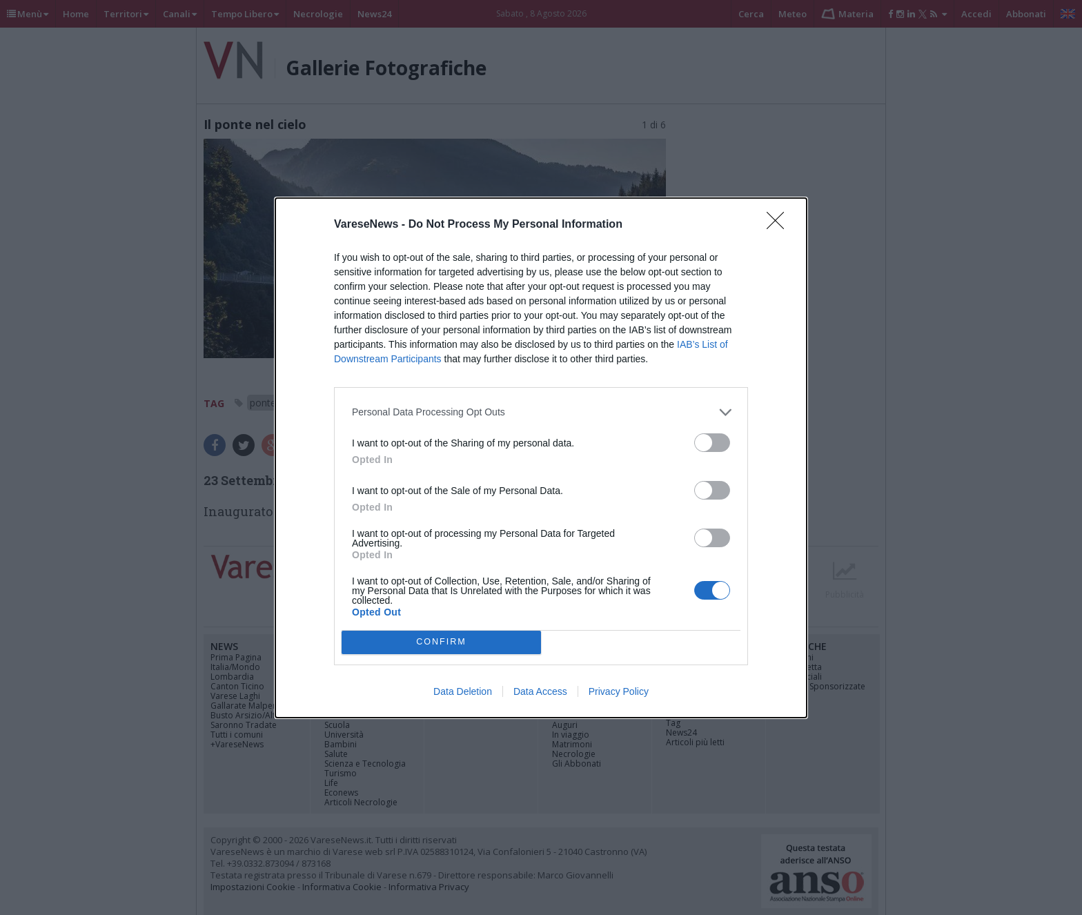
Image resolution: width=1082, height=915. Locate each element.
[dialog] (541, 458)
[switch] (712, 442)
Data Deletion (462, 691)
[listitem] (541, 412)
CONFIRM (441, 642)
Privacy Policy (619, 691)
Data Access (540, 691)
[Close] (780, 225)
